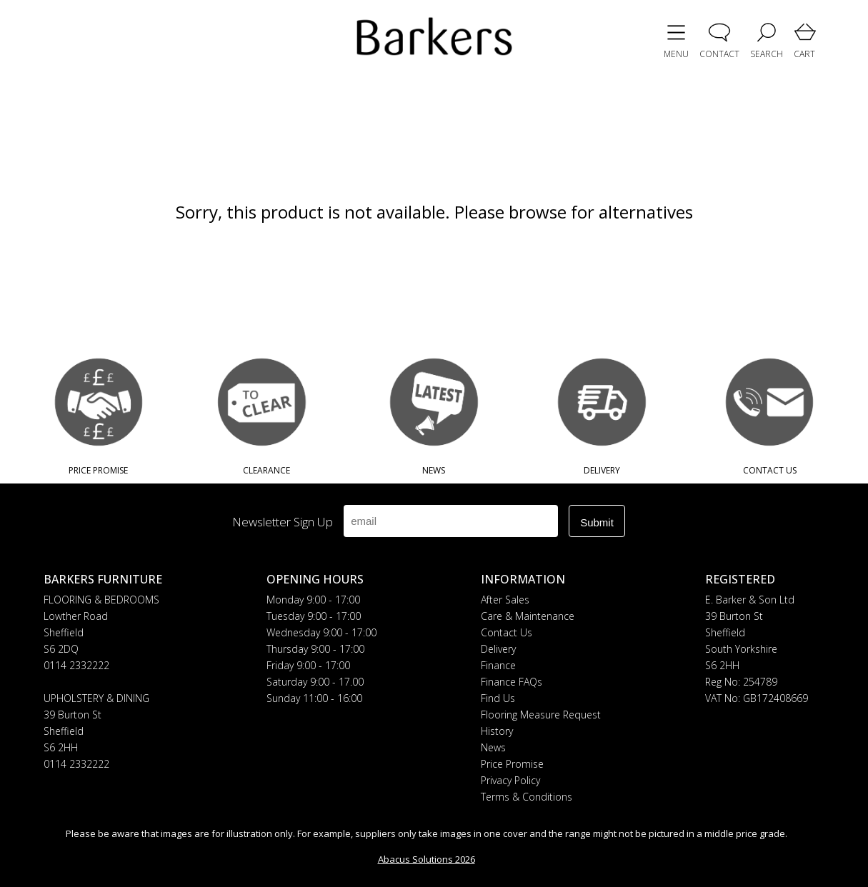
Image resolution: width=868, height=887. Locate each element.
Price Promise (512, 764)
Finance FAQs (511, 681)
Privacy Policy (510, 780)
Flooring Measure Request (541, 714)
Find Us (498, 698)
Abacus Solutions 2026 (426, 859)
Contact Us (506, 632)
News (493, 747)
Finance (498, 665)
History (497, 731)
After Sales (505, 599)
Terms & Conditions (526, 796)
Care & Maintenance (527, 616)
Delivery (498, 649)
